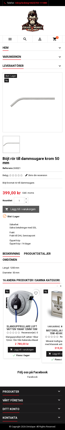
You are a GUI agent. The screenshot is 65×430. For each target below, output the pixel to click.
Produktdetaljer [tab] (37, 253)
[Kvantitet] (19, 200)
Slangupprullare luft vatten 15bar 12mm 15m (22, 328)
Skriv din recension (37, 175)
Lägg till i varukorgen (20, 209)
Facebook (32, 377)
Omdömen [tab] (10, 259)
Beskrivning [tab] (11, 253)
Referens (8, 168)
